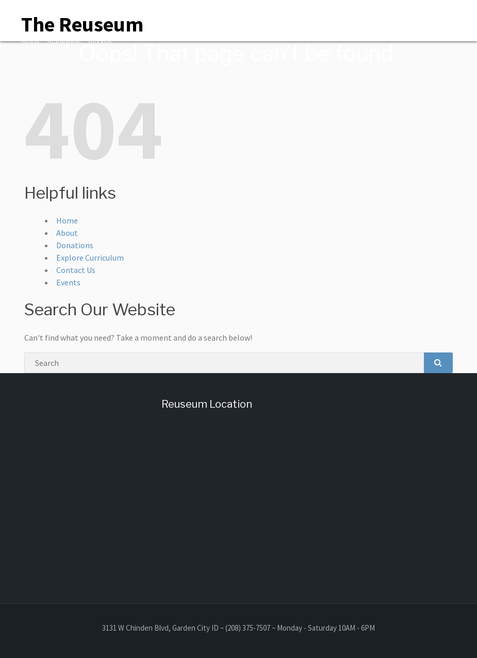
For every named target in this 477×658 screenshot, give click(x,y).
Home (67, 220)
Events (68, 282)
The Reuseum (82, 24)
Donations (74, 245)
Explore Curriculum (90, 257)
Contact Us (75, 270)
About (67, 233)
